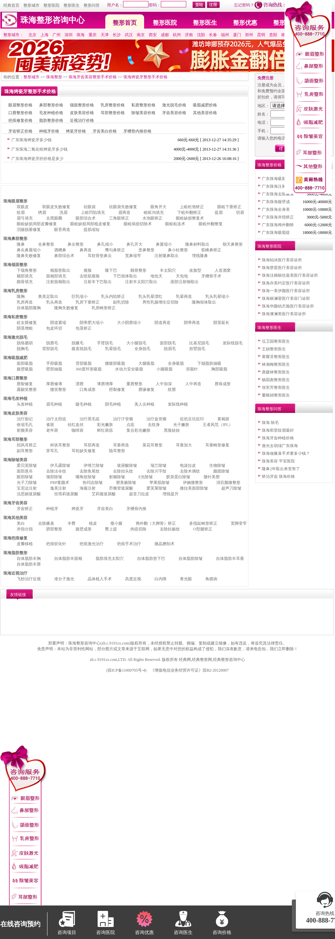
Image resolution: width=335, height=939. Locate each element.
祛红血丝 (76, 424)
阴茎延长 (221, 322)
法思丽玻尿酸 (29, 494)
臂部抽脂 (54, 369)
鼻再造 (86, 250)
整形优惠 (245, 22)
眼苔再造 (62, 229)
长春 (213, 34)
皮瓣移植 (25, 543)
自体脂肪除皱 (191, 558)
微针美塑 (212, 477)
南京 (141, 34)
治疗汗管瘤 (123, 419)
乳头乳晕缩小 (217, 296)
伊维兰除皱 (94, 465)
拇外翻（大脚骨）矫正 (156, 523)
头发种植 (25, 404)
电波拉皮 (188, 465)
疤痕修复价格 (20, 120)
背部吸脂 (84, 363)
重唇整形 (134, 383)
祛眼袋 (90, 206)
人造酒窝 (223, 270)
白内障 (160, 579)
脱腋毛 (78, 343)
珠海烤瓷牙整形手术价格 (145, 77)
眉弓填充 (25, 218)
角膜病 (211, 579)
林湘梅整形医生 (276, 364)
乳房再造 (25, 302)
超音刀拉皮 (139, 494)
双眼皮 (23, 206)
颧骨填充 (25, 281)
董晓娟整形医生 (276, 395)
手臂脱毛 (105, 343)
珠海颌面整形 (15, 264)
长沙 (117, 34)
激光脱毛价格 (174, 105)
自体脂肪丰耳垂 (230, 558)
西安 (153, 34)
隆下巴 (111, 270)
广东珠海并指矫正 (278, 217)
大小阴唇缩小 (129, 322)
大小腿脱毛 (136, 343)
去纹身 (154, 424)
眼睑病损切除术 (138, 224)
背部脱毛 (50, 348)
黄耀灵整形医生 (276, 356)
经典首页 (11, 5)
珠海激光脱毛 (15, 337)
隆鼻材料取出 (197, 244)
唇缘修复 (146, 389)
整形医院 (51, 5)
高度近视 (133, 579)
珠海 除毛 (270, 422)
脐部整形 (54, 529)
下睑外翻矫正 (189, 212)
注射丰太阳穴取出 (141, 281)
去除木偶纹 (190, 471)
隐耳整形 (117, 450)
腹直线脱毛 (82, 348)
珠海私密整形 (15, 317)
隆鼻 (21, 244)
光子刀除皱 (27, 482)
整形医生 (72, 5)
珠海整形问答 (269, 409)
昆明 (261, 34)
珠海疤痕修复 (15, 538)
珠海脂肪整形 (15, 552)
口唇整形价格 (20, 112)
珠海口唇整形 (15, 378)
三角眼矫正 (119, 218)
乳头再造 (54, 302)
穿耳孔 (52, 450)
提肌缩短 (92, 229)
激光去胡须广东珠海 (280, 445)
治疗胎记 (25, 419)
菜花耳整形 (152, 445)
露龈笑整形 (27, 389)
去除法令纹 (56, 471)
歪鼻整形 (146, 250)
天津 (105, 34)
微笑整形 (58, 389)
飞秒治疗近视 (29, 579)
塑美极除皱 (126, 482)
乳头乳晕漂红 (150, 296)
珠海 (81, 34)
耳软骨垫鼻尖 (100, 255)
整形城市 (31, 5)
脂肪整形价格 (51, 120)
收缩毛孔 (25, 424)
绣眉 (42, 212)
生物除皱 (217, 465)
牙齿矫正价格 (20, 131)
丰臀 (72, 523)
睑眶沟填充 (154, 212)
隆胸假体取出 (204, 302)
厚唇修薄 (54, 383)
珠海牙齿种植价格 (278, 438)
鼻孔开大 (134, 244)
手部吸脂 (54, 363)
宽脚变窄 (239, 523)
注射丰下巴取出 (98, 281)
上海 (44, 34)
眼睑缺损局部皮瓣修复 (37, 224)
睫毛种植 (84, 404)
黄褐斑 (223, 419)
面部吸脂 (25, 363)
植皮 (93, 523)
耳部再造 (92, 445)
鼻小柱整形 (178, 250)
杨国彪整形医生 (276, 379)
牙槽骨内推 (136, 508)
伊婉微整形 (193, 482)
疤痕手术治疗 (129, 543)
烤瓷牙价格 (76, 131)
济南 (189, 34)
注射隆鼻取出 (166, 255)
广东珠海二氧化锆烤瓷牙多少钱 (39, 149)
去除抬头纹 (123, 471)
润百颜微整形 (228, 482)
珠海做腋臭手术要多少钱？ (286, 453)
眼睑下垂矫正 (229, 206)
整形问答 (92, 5)
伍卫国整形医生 (276, 341)
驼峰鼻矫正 (211, 250)
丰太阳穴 (168, 270)
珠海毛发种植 (15, 398)
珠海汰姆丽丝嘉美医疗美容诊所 (290, 275)
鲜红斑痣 (105, 430)
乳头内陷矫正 (113, 296)
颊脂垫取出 (60, 270)
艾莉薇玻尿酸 (104, 494)
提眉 (219, 212)
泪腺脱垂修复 (29, 229)
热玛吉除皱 (93, 482)
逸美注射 (58, 488)
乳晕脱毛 (113, 348)
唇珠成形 (223, 383)
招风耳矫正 (27, 445)
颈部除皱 (54, 477)
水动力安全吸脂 (129, 369)
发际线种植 (178, 404)
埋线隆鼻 (200, 255)
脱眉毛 (170, 348)
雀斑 (50, 424)
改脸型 (195, 270)
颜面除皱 (221, 471)
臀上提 (111, 529)
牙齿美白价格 (105, 131)
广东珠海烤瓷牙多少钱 (31, 140)
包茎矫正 (84, 328)
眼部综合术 (86, 218)
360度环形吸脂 (89, 369)
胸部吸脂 (219, 369)
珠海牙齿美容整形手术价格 (93, 77)
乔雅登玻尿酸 (121, 488)
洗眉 (64, 212)
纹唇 (172, 389)
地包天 (156, 276)
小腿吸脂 (164, 369)
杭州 (177, 34)
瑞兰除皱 (158, 465)
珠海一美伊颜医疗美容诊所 (286, 290)
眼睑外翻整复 (211, 224)
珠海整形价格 (269, 165)
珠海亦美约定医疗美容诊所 (286, 283)
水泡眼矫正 (152, 218)
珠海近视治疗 (15, 573)
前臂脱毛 (197, 348)
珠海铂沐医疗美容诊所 (282, 260)
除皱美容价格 (143, 112)
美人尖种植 (144, 404)
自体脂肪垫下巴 (151, 558)
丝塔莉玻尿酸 (66, 494)
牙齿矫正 (25, 508)
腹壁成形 (84, 529)
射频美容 (25, 430)
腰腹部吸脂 (115, 363)
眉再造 (124, 212)
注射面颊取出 (58, 281)
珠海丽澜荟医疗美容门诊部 (286, 298)
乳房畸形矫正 (104, 308)
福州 (225, 34)
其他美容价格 (205, 112)
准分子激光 (64, 579)
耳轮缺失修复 (84, 450)
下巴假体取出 (125, 276)
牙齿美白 (105, 508)
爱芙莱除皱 (156, 488)
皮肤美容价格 (82, 112)
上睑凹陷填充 (93, 212)
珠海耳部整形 (15, 439)
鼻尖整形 (76, 244)
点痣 (130, 424)
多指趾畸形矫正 (203, 523)
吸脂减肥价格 (205, 105)
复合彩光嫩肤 (138, 430)
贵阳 (273, 34)
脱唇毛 (52, 343)
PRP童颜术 (59, 482)
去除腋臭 (46, 523)
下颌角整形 (27, 270)
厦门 (237, 34)
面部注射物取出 (185, 281)
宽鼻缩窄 (133, 255)
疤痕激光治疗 (92, 543)
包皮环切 (54, 328)
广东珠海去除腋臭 (278, 194)
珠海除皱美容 (15, 459)
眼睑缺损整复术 (190, 218)
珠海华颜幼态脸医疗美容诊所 (288, 306)
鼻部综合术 (64, 255)
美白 (21, 523)
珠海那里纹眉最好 (278, 430)
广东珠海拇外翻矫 (278, 225)
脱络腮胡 (25, 343)
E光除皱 (145, 477)
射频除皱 (117, 477)
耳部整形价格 (113, 112)
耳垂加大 (184, 445)
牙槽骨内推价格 (137, 131)
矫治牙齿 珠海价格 (278, 476)
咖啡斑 (78, 430)
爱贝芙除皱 (27, 465)
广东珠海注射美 (276, 186)
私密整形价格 (143, 105)
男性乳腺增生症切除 (160, 302)
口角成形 (88, 389)
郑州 (249, 34)
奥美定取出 (48, 296)
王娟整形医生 (274, 349)
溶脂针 (192, 369)
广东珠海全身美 (276, 209)
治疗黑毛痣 (90, 419)
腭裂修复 (117, 389)
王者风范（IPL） (218, 424)
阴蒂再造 (192, 322)
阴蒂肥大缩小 (92, 322)
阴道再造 (162, 322)
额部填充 (25, 276)
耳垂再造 (121, 445)
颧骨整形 (138, 270)
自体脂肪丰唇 (29, 564)
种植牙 (52, 508)
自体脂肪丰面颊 (68, 558)
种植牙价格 (49, 131)
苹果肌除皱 (159, 482)
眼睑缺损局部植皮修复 (90, 224)
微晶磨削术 (164, 543)
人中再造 (193, 383)
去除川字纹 (156, 471)
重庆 (93, 34)
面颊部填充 (56, 276)
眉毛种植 (54, 404)
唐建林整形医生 (276, 372)
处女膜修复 (27, 322)
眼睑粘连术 (175, 224)
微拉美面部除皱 (194, 488)
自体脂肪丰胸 (29, 558)
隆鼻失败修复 (29, 255)
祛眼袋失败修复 (123, 206)
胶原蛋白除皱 (178, 477)
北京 (32, 34)
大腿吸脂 (146, 363)
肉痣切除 (138, 529)
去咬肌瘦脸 (90, 276)
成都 (165, 34)
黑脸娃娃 (172, 430)
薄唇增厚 (105, 383)
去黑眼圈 (54, 218)
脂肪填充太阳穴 (110, 558)
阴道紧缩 (58, 322)
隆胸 (21, 296)
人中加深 (164, 383)
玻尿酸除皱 (127, 465)
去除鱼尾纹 (90, 471)
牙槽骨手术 (211, 276)
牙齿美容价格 (174, 112)
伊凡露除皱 (60, 465)
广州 (56, 34)
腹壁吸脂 (25, 369)
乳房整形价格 (113, 105)
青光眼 (186, 579)
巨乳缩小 (80, 296)
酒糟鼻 (60, 250)
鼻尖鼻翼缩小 (29, 250)
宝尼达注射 (27, 488)
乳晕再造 (184, 296)
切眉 (240, 212)
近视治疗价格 (82, 120)
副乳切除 (121, 302)
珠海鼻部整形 (15, 238)
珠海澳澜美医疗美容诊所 (284, 314)
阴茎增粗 (25, 328)
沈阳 (201, 34)
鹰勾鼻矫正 (115, 250)
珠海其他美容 (15, 517)
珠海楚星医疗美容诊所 (282, 267)
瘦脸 (88, 270)
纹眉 (21, 212)
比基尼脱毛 (199, 343)
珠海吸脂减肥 (15, 357)
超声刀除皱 (231, 488)
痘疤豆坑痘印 (192, 419)
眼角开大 (158, 206)
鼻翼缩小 (164, 244)
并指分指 (25, 529)
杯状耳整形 (60, 445)
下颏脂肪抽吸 (209, 363)
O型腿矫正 (202, 529)
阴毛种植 (113, 404)
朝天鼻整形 (233, 244)
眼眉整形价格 (20, 105)
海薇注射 (88, 488)
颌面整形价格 (82, 105)
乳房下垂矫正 (88, 302)
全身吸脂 (176, 363)
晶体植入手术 (100, 579)
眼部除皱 (25, 477)
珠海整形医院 (269, 246)
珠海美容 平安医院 (278, 461)
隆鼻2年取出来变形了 (281, 468)
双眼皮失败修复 (56, 206)
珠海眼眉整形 (15, 201)
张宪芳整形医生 (276, 387)
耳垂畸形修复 (217, 445)
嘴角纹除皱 (86, 477)
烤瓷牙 (78, 508)
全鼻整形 (46, 244)
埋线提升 (170, 494)
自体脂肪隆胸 (29, 308)
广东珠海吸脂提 (276, 178)
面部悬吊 (25, 471)
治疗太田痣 (56, 419)
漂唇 (80, 383)
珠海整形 (54, 77)
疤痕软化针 (56, 543)
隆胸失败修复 (66, 308)
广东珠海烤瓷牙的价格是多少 (37, 158)
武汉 (129, 34)
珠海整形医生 (269, 327)
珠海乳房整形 (15, 290)
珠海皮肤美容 (15, 413)
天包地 (182, 276)
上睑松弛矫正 (192, 206)
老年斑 (52, 430)
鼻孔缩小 (105, 244)
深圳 (69, 34)
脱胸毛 (23, 348)
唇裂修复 (25, 383)
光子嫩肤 (181, 424)
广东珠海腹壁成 (276, 201)
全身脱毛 (142, 348)
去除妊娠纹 (170, 529)
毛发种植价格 (51, 112)
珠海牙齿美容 (15, 503)
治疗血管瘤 (156, 419)
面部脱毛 (168, 343)
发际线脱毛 (233, 343)
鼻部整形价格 (51, 105)
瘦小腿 (116, 523)
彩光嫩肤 (105, 424)
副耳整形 (25, 450)
